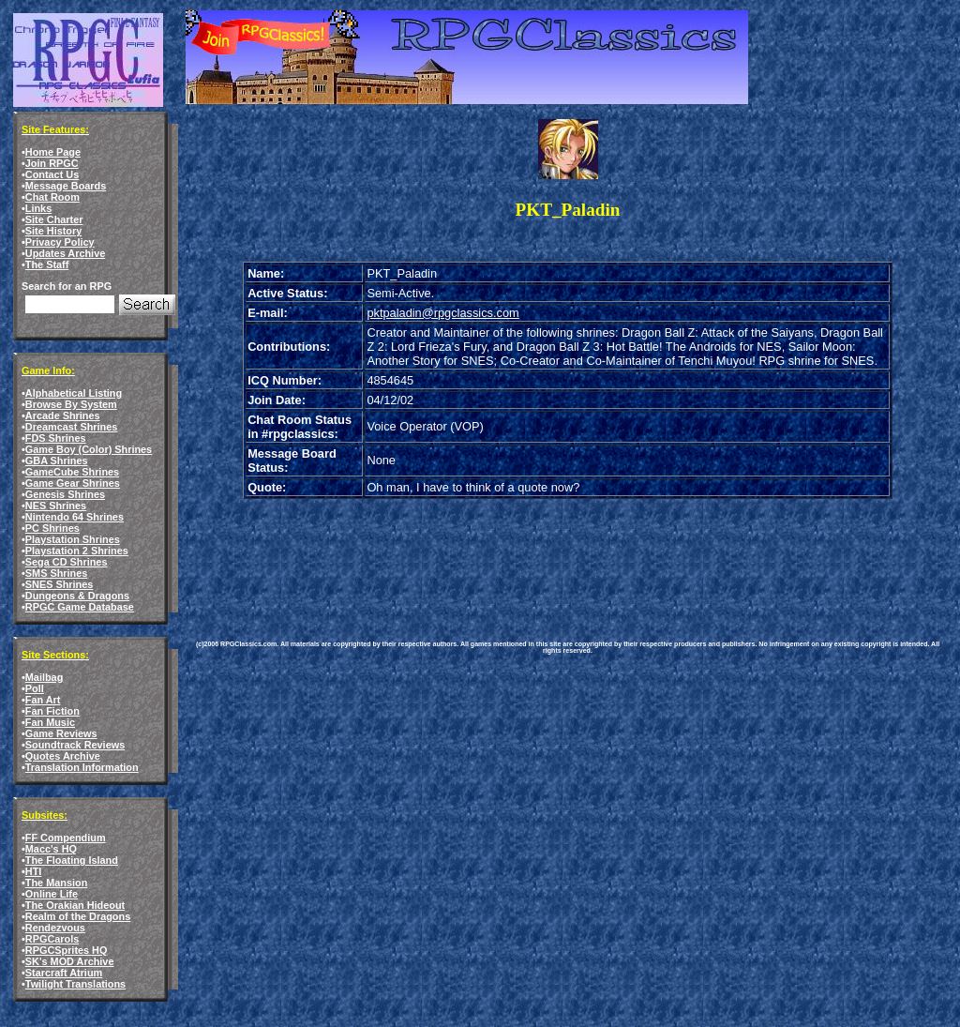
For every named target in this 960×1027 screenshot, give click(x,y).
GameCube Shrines (72, 471)
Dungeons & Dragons (77, 595)
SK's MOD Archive (69, 961)
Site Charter (54, 219)
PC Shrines (52, 528)
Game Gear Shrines (72, 483)
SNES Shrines (59, 584)
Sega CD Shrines (66, 561)
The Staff (47, 264)
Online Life (51, 893)
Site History (53, 230)
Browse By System (71, 404)
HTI (33, 871)
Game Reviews (61, 733)
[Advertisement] (529, 555)
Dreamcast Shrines (71, 426)
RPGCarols (52, 938)
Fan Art (43, 699)
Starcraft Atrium (63, 972)
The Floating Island (71, 860)
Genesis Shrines (65, 494)
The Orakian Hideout (75, 905)
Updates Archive (65, 253)
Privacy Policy (60, 242)
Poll (34, 688)
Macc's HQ (51, 848)
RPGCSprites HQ (66, 950)
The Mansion (56, 882)
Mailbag (44, 677)
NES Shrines (55, 505)
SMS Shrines (56, 573)
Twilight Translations (75, 983)
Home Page (53, 152)
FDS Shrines (55, 438)
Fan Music (50, 722)
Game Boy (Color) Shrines (88, 449)
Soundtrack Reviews (75, 744)
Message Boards (65, 185)
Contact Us (52, 174)
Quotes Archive (62, 756)
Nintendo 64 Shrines (74, 516)
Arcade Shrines (62, 415)
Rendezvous (55, 927)
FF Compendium (65, 837)
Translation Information (82, 767)
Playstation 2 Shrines (76, 550)
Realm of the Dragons (77, 916)
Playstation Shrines (72, 539)
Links (38, 208)
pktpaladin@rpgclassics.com (442, 313)
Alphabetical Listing (73, 393)
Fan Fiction (52, 711)
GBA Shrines (56, 460)
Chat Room (52, 197)
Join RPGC (52, 163)
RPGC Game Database (79, 606)
